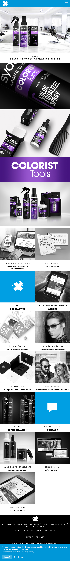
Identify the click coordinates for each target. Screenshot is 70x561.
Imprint (30, 537)
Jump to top (35, 519)
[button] (66, 3)
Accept (7, 557)
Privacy (40, 537)
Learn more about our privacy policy (18, 552)
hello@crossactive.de (42, 531)
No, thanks (19, 557)
